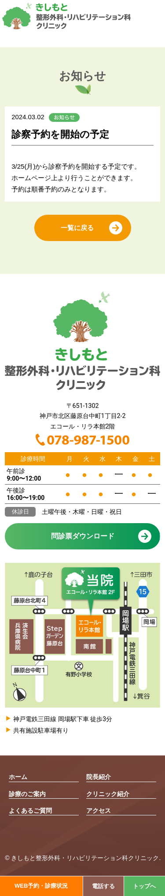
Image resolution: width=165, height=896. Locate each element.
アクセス (98, 810)
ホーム (18, 776)
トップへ (144, 886)
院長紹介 (98, 776)
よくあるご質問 (30, 810)
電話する (103, 886)
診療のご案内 (27, 793)
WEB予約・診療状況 (41, 885)
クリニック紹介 (107, 793)
